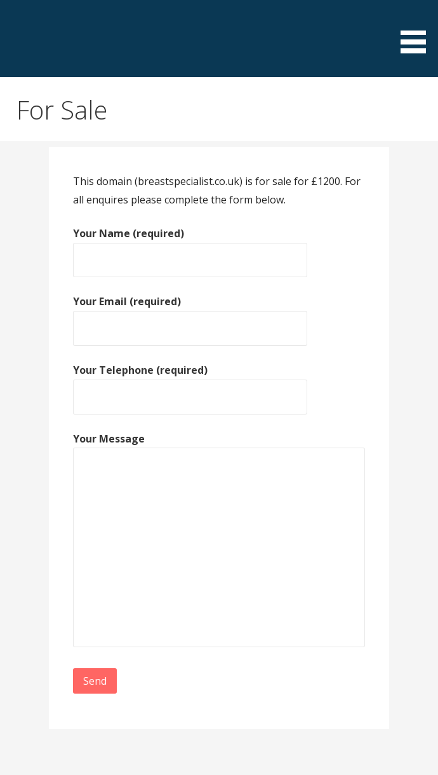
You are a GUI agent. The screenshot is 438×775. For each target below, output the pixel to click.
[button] (417, 28)
